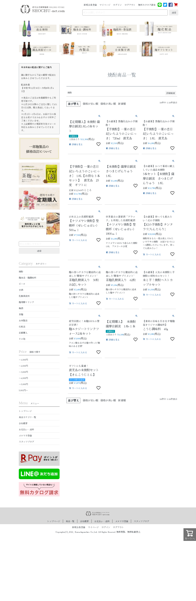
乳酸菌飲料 (24, 296)
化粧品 (22, 326)
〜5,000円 (23, 384)
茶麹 (21, 314)
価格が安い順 (90, 104)
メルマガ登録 (25, 435)
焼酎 (21, 271)
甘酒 (21, 289)
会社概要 (23, 423)
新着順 (122, 104)
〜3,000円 (23, 371)
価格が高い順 (108, 104)
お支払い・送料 (26, 429)
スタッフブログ (26, 441)
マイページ (104, 4)
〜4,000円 (23, 378)
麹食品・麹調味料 (27, 277)
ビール (22, 283)
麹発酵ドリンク (26, 302)
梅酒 (21, 308)
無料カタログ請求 (147, 4)
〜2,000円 (23, 365)
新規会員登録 (90, 4)
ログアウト (130, 4)
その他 (22, 338)
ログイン (117, 4)
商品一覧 (70, 521)
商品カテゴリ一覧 (27, 417)
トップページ (25, 411)
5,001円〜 (23, 390)
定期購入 (23, 332)
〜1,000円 (23, 359)
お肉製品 (23, 320)
